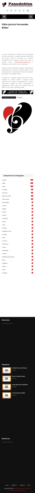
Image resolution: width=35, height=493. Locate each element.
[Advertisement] (17, 153)
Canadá (18, 234)
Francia (18, 205)
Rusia (18, 260)
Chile (18, 225)
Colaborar (14, 485)
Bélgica (18, 209)
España (18, 180)
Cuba (18, 237)
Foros (28, 485)
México (18, 212)
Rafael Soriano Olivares (19, 368)
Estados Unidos (18, 196)
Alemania (18, 193)
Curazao (18, 241)
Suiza (18, 269)
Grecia (18, 247)
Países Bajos (18, 202)
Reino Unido (18, 199)
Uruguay (18, 273)
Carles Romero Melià (18, 393)
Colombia (18, 218)
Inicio (7, 485)
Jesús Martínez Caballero (20, 384)
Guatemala (18, 250)
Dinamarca (18, 244)
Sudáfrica (18, 263)
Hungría (18, 228)
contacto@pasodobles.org (22, 62)
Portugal (19, 97)
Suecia (18, 266)
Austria (18, 215)
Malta (18, 183)
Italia (18, 186)
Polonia (18, 253)
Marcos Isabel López (18, 376)
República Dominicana (18, 257)
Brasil (18, 221)
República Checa (18, 231)
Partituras (22, 485)
